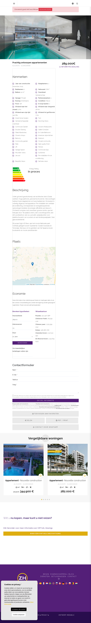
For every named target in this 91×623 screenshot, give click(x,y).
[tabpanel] (23, 470)
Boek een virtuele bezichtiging (45, 533)
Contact (72, 576)
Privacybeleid (15, 397)
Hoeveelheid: (17, 316)
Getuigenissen (58, 576)
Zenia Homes (28, 3)
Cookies (15, 617)
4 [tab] (47, 499)
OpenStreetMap (39, 284)
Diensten (45, 576)
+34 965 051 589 (22, 594)
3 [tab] (45, 499)
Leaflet (27, 284)
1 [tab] (41, 499)
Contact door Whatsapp (45, 427)
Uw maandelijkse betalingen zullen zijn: (20, 349)
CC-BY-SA (52, 284)
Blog (71, 574)
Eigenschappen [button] (58, 574)
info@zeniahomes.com (22, 589)
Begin (46, 574)
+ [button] (15, 249)
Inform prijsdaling (69, 67)
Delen (28, 420)
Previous (2, 37)
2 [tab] (43, 499)
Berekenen (22, 343)
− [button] (15, 252)
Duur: (14, 333)
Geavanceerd (45, 9)
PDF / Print (62, 420)
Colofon (35, 615)
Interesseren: (17, 324)
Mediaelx (70, 615)
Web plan (25, 617)
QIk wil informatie (45, 400)
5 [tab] (49, 499)
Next (88, 37)
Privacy (44, 615)
